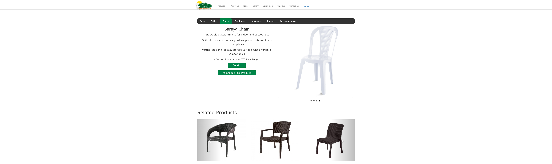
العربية (307, 8)
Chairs (226, 21)
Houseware (256, 21)
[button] (209, 140)
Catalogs (281, 8)
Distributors (268, 8)
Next (349, 61)
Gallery (256, 8)
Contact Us (294, 8)
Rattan (270, 21)
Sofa (202, 21)
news (245, 8)
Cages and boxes (288, 21)
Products (222, 8)
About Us (235, 8)
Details (237, 65)
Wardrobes (240, 21)
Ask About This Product (237, 72)
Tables (213, 21)
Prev (281, 61)
